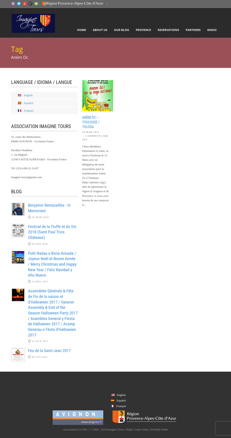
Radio (212, 30)
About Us (100, 30)
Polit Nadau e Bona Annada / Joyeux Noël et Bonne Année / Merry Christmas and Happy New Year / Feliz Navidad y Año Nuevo (52, 264)
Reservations (168, 30)
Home (81, 30)
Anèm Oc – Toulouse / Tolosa (91, 122)
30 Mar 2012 (90, 132)
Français (29, 110)
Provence (143, 30)
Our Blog (121, 30)
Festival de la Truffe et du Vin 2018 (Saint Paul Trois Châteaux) (52, 232)
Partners (193, 30)
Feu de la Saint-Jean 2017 (49, 350)
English (28, 95)
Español (28, 103)
